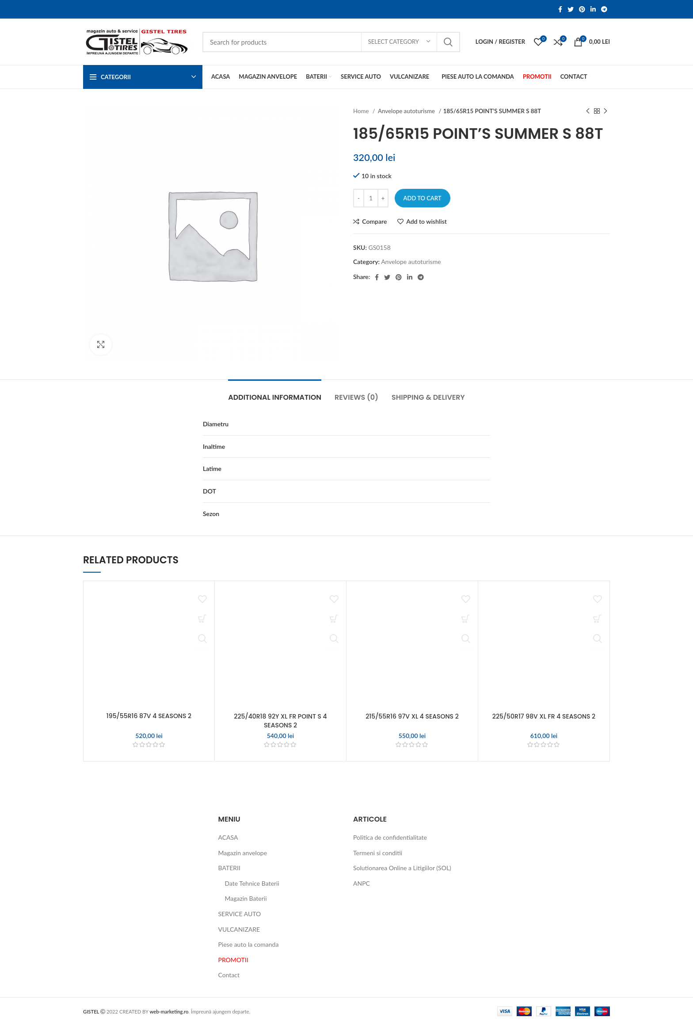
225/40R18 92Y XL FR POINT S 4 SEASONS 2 (280, 721)
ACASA (228, 837)
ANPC (361, 883)
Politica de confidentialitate (390, 837)
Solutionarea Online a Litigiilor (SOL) (402, 868)
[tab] (274, 392)
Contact (229, 975)
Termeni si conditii (377, 853)
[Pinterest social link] (582, 9)
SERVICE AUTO (239, 914)
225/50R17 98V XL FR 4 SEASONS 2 (543, 716)
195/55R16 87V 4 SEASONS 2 (149, 715)
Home (361, 111)
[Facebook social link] (560, 9)
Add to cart (423, 198)
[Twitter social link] (570, 9)
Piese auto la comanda (248, 944)
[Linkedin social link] (593, 9)
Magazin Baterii (246, 898)
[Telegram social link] (604, 9)
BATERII (229, 868)
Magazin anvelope (242, 853)
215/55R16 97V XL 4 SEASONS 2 (412, 716)
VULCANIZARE (239, 929)
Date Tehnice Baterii (252, 883)
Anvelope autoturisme (407, 111)
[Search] (331, 42)
